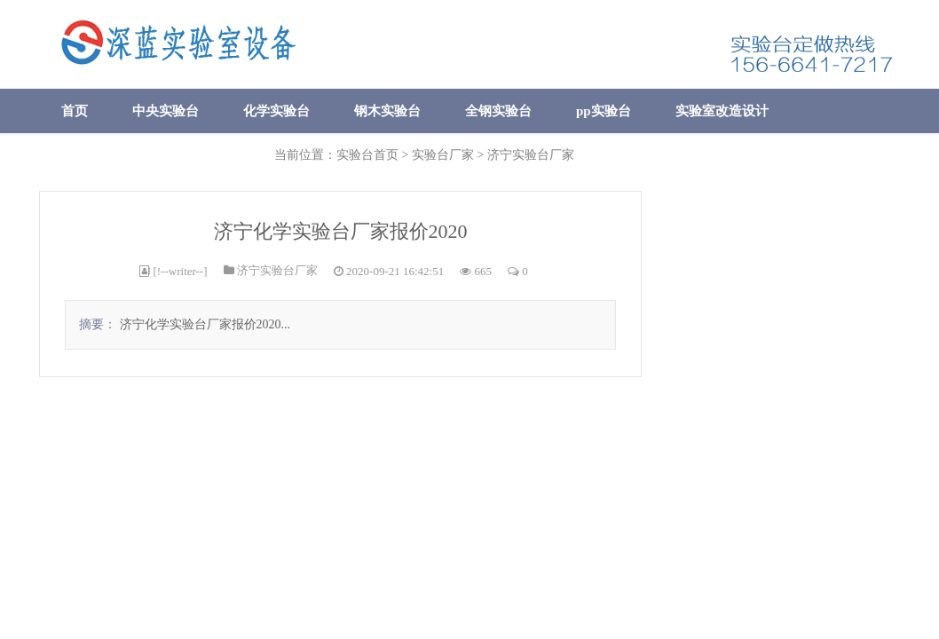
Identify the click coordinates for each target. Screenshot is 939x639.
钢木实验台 (387, 111)
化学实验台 (276, 111)
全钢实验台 (498, 111)
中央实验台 (165, 111)
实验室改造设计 (722, 111)
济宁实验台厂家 (277, 270)
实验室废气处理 (107, 155)
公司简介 (225, 155)
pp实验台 (603, 111)
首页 (74, 111)
